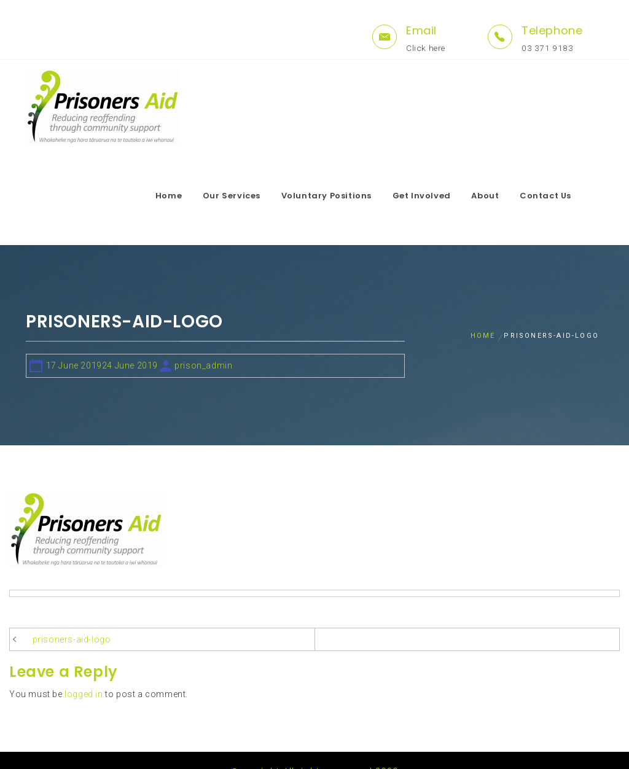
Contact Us (568, 195)
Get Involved (444, 195)
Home (191, 195)
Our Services (254, 195)
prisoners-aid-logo (72, 617)
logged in (83, 671)
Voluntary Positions (349, 195)
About (508, 195)
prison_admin (203, 343)
